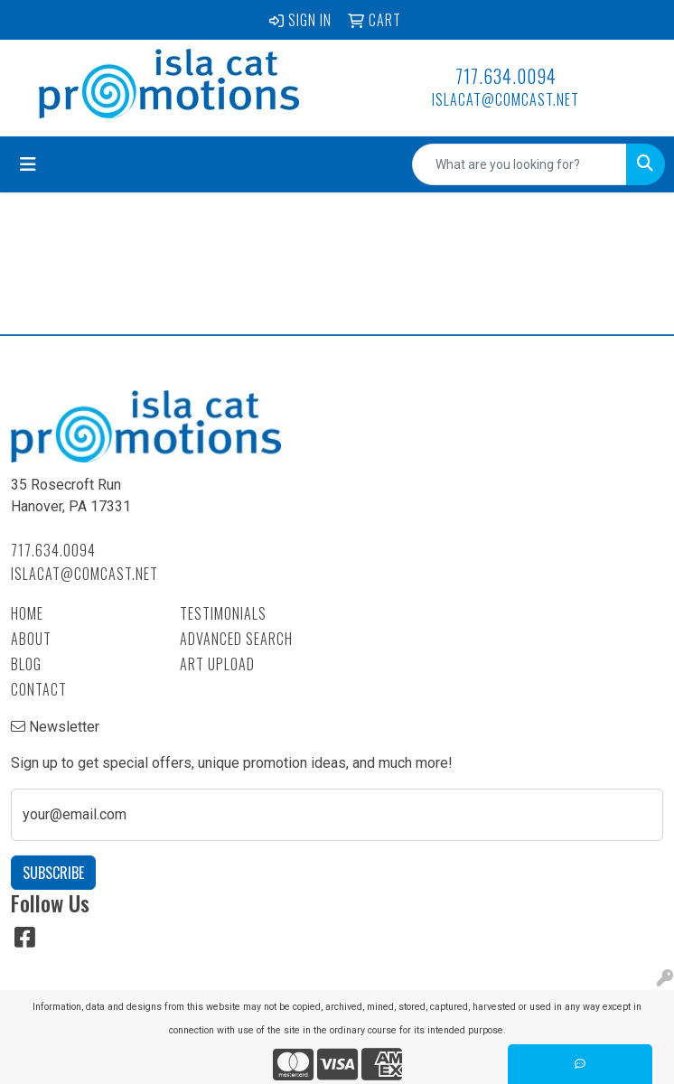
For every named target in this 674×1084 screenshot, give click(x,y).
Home (27, 613)
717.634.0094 (506, 75)
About (31, 638)
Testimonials (223, 613)
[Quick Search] (519, 164)
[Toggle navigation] (28, 164)
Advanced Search (236, 638)
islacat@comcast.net (505, 99)
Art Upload (217, 664)
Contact (39, 689)
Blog (26, 664)
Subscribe (53, 872)
